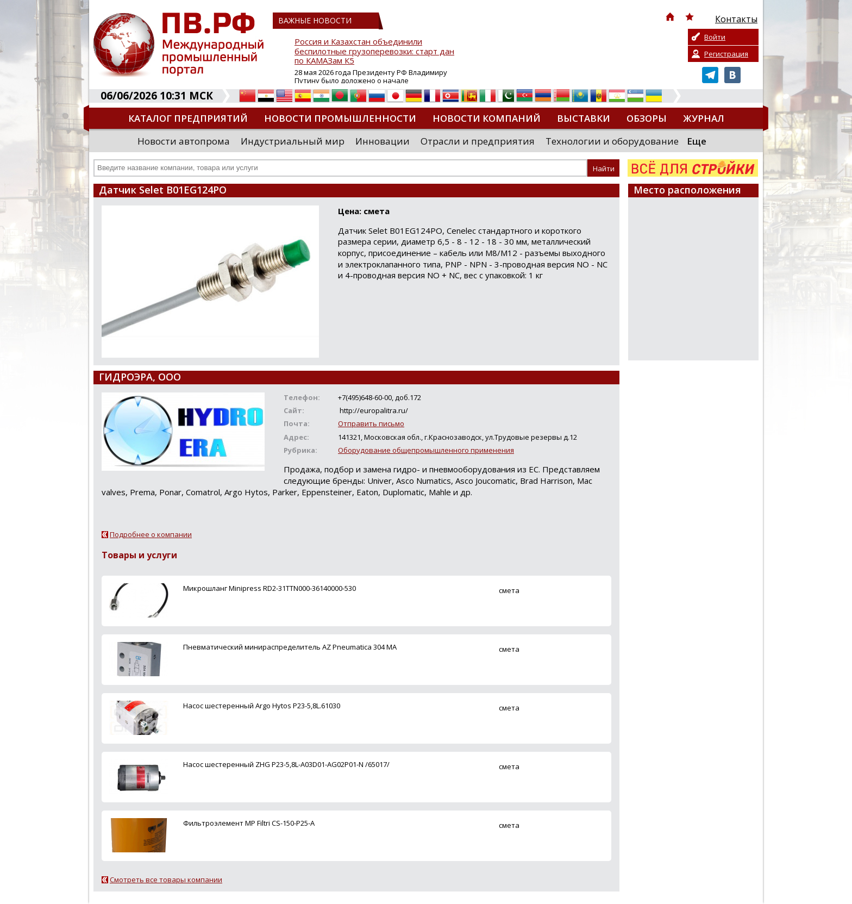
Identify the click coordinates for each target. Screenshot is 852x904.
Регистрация (726, 54)
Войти (714, 37)
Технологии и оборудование (612, 141)
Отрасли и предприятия (478, 141)
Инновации (382, 141)
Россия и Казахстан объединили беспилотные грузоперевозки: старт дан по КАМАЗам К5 (374, 51)
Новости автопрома (183, 141)
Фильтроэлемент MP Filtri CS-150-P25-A (249, 823)
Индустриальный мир (292, 141)
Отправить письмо (371, 423)
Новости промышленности (340, 118)
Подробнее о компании (151, 534)
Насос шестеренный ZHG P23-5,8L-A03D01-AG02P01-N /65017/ (286, 764)
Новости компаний (487, 118)
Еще (696, 141)
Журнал (703, 118)
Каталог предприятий (188, 118)
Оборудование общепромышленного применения (426, 450)
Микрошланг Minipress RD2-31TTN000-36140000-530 (269, 588)
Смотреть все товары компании (166, 879)
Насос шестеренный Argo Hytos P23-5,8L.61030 (261, 705)
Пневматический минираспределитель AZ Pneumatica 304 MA (290, 647)
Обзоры (647, 118)
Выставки (583, 118)
